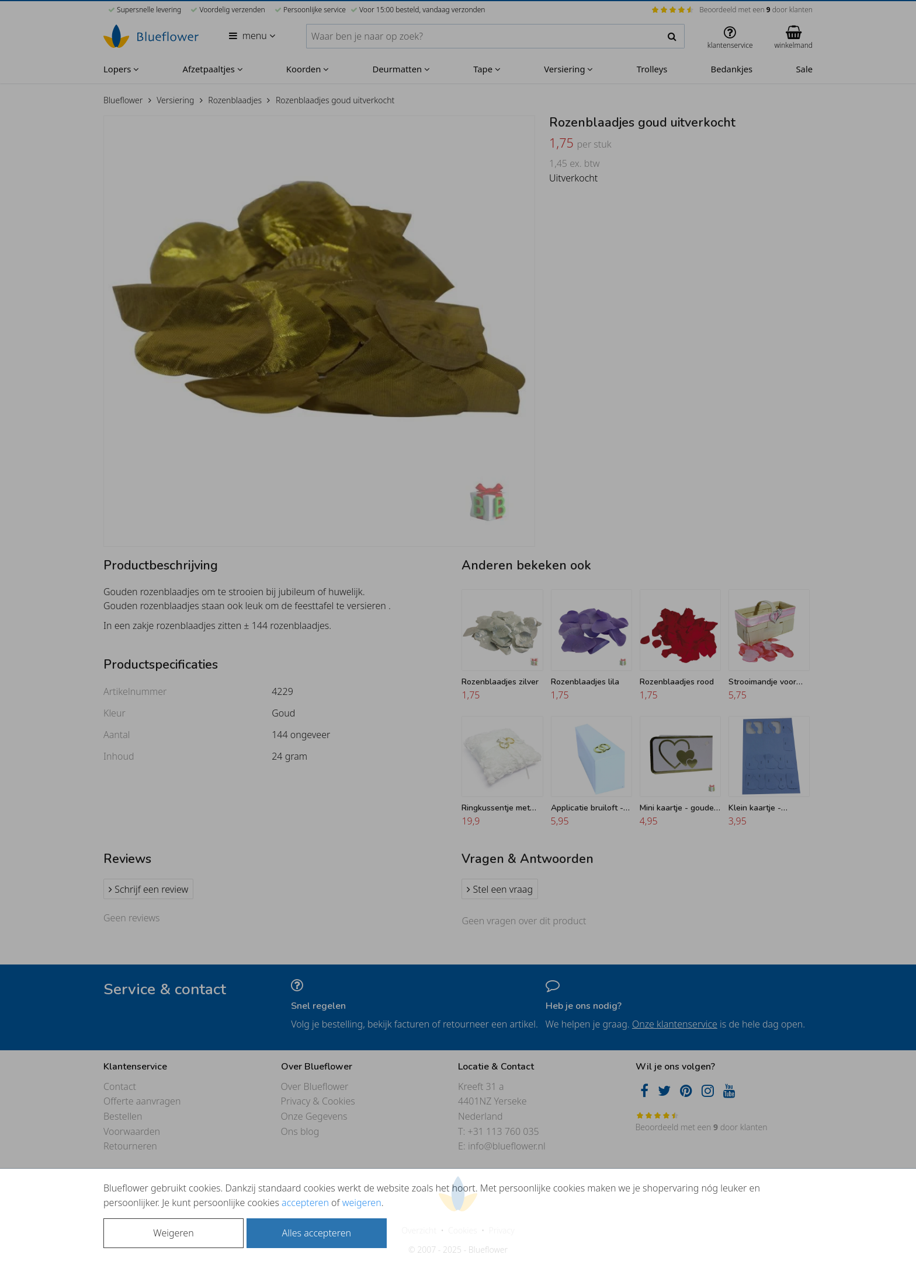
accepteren (305, 1202)
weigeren (361, 1202)
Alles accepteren (316, 1232)
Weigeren (173, 1232)
